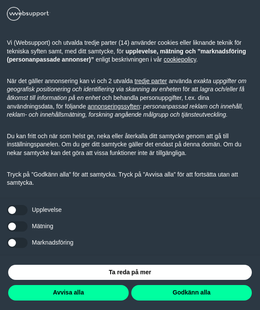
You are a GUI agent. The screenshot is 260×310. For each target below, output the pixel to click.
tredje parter (151, 81)
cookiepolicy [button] (180, 59)
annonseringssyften (114, 106)
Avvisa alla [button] (68, 292)
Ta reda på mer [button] (130, 272)
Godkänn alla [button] (191, 292)
